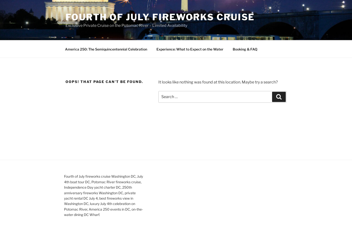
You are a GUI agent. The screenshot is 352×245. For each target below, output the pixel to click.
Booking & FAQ (245, 49)
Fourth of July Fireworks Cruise (160, 17)
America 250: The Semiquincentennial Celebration (106, 49)
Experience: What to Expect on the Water (189, 49)
